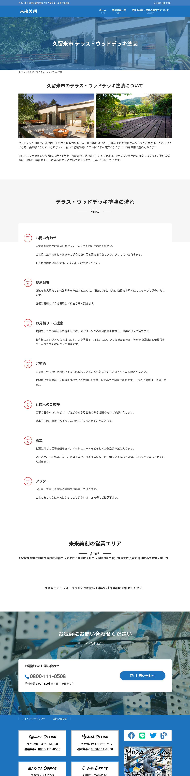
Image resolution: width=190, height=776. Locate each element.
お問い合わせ (60, 718)
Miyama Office (95, 736)
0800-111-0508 (48, 676)
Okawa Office (95, 768)
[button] (142, 676)
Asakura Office (42, 768)
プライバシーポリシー (33, 718)
